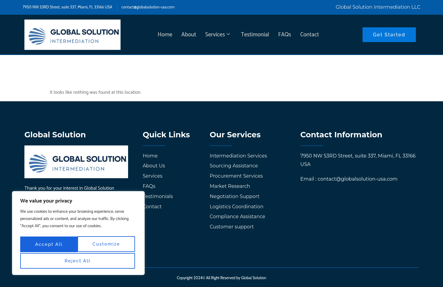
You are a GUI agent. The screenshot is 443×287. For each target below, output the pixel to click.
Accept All (78, 261)
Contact (309, 34)
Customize (48, 245)
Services (217, 34)
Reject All (107, 245)
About (188, 34)
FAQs (284, 34)
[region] (78, 234)
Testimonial (255, 34)
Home (165, 34)
